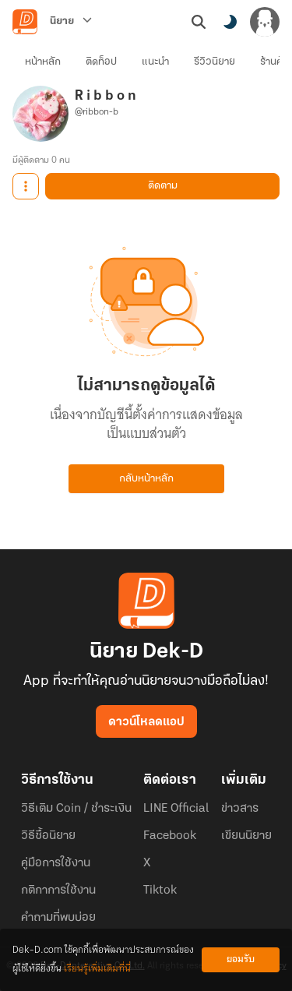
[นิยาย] (71, 22)
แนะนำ (155, 62)
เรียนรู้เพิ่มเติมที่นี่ (97, 969)
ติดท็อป (101, 62)
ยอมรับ (241, 959)
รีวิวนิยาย (214, 62)
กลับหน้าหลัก (146, 479)
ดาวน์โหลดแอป (146, 722)
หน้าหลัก (43, 62)
